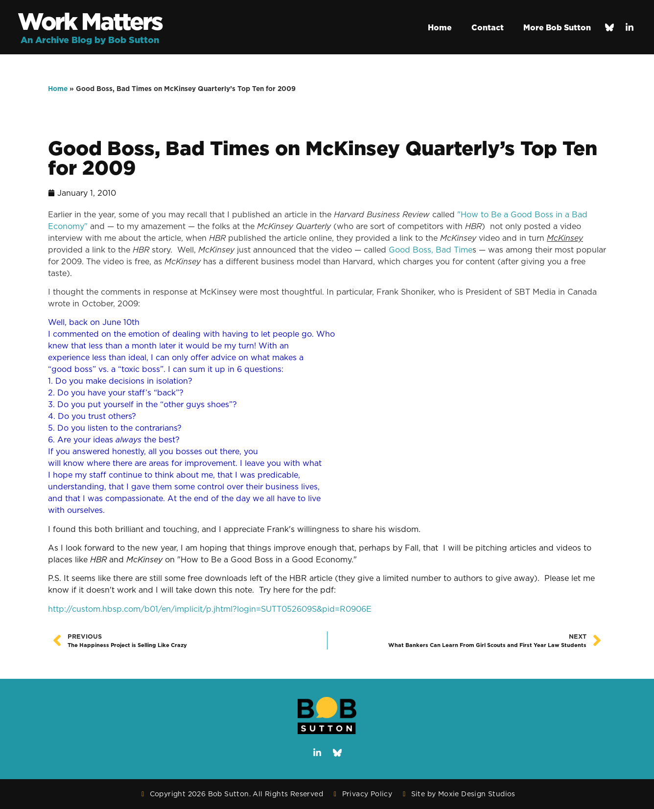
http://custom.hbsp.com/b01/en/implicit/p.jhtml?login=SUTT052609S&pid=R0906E (210, 608)
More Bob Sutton (557, 27)
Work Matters (90, 21)
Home (440, 27)
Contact (487, 27)
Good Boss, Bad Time (430, 249)
